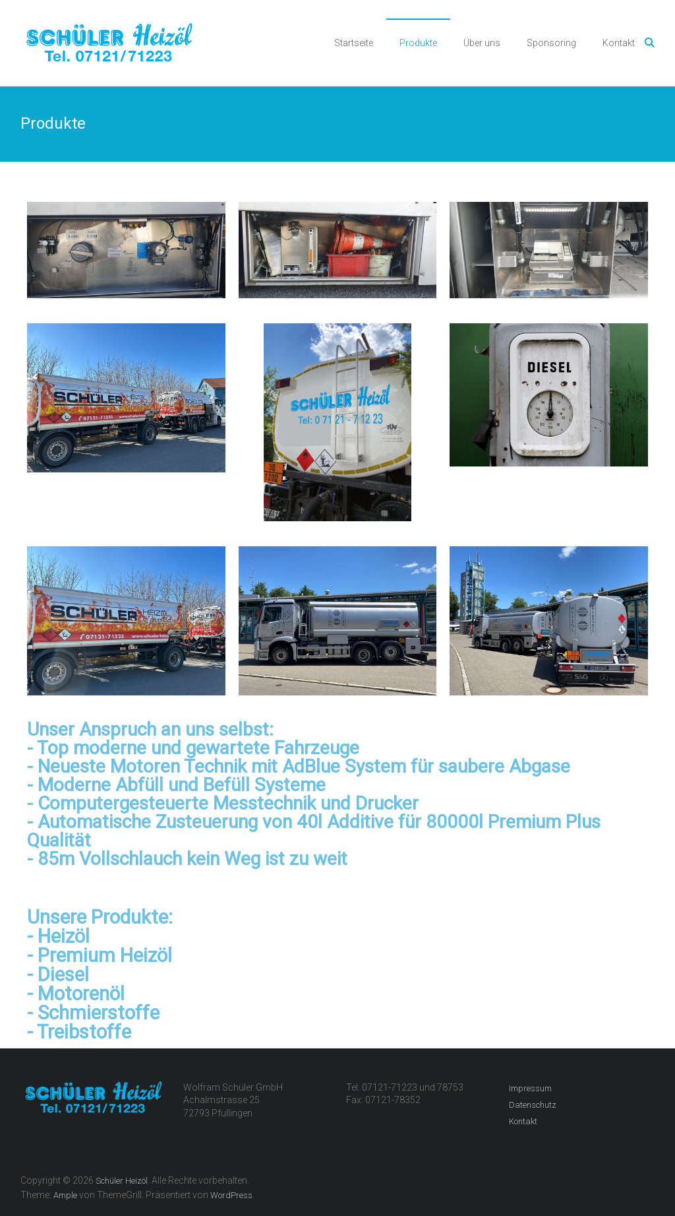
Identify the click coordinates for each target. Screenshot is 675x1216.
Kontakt (618, 43)
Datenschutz (532, 1105)
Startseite (353, 43)
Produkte (418, 43)
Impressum (530, 1088)
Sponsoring (551, 43)
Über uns (481, 43)
